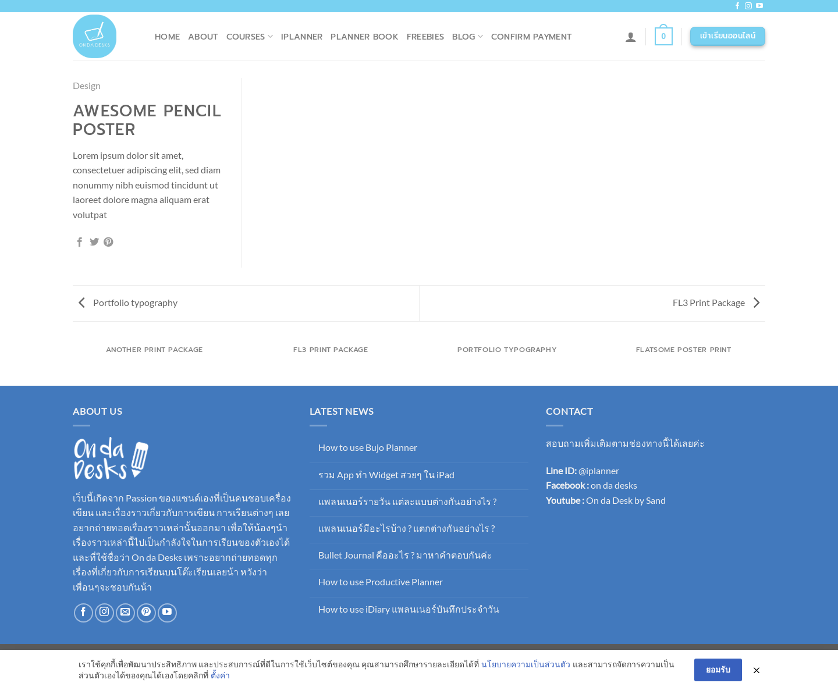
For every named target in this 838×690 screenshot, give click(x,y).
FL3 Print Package (716, 302)
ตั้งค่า (220, 676)
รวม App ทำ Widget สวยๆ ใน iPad (386, 474)
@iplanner (598, 470)
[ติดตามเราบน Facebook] (737, 6)
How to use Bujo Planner (367, 447)
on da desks (614, 484)
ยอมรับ (718, 670)
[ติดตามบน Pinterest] (146, 613)
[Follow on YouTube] (759, 6)
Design (87, 85)
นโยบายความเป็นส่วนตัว (525, 664)
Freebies (425, 36)
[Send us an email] (125, 613)
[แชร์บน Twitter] (94, 242)
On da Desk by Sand (626, 500)
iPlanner (301, 36)
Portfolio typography (128, 302)
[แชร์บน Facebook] (79, 242)
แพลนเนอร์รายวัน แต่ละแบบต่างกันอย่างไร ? (407, 501)
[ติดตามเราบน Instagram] (748, 6)
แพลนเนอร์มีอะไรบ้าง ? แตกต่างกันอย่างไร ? (406, 527)
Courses (250, 36)
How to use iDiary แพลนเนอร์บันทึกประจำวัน (408, 608)
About (203, 36)
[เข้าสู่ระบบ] (631, 36)
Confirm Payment (531, 36)
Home (167, 36)
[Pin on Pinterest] (108, 242)
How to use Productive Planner (380, 581)
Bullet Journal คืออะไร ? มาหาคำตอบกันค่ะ (405, 554)
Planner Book (364, 36)
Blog (467, 36)
